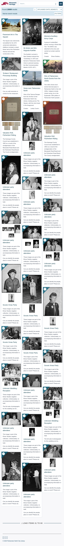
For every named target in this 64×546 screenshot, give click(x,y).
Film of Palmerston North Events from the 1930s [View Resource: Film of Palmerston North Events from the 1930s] (52, 78)
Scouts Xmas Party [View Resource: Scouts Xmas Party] (10, 305)
